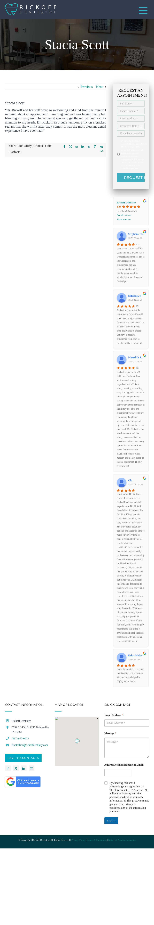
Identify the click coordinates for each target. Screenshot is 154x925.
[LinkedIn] (24, 768)
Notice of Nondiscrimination (122, 840)
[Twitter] (16, 768)
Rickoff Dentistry (126, 202)
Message (110, 733)
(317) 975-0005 (20, 738)
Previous (87, 87)
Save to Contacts (23, 757)
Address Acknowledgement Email (124, 764)
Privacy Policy (78, 840)
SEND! (111, 820)
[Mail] (31, 768)
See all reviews (124, 215)
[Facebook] (8, 768)
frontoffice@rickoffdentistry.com (30, 745)
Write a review (124, 219)
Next (99, 87)
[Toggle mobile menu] (144, 10)
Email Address (114, 715)
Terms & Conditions (96, 840)
